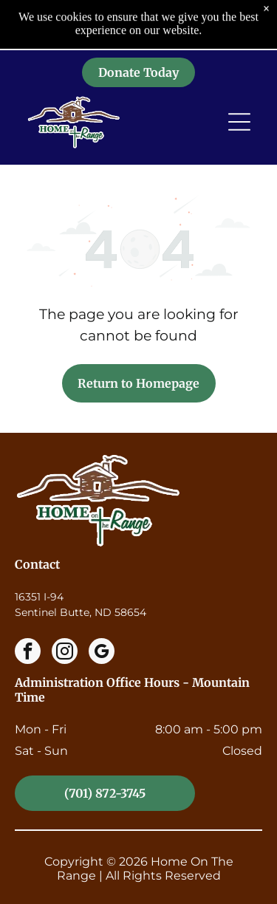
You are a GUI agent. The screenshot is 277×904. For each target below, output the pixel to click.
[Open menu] (239, 75)
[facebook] (28, 653)
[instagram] (65, 653)
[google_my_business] (101, 653)
